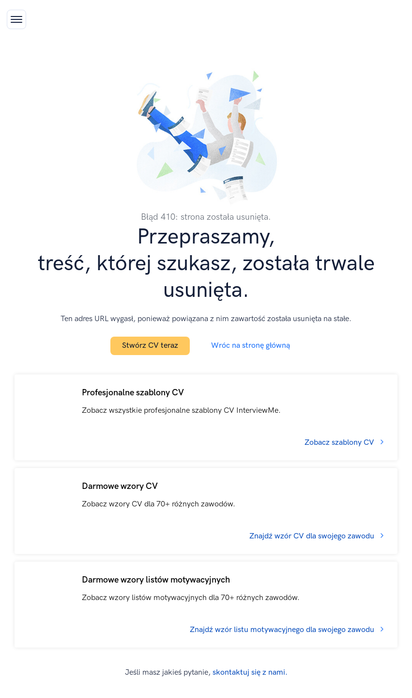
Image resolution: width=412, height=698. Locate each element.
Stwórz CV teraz (150, 345)
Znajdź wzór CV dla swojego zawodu (311, 536)
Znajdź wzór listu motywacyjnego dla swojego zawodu (282, 629)
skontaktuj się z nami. (250, 672)
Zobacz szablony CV (339, 442)
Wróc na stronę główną (250, 345)
